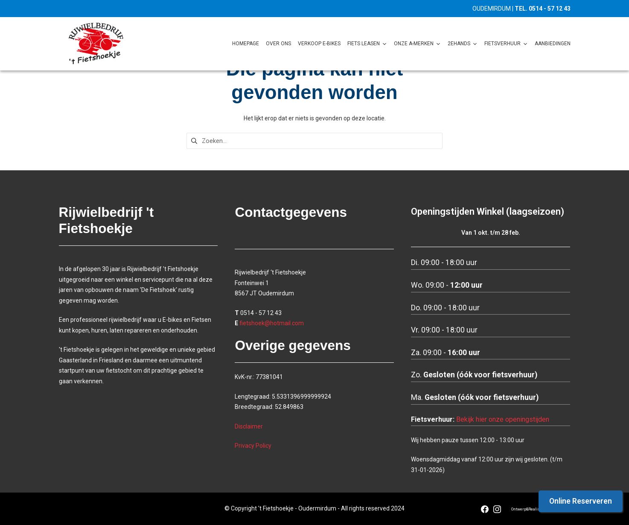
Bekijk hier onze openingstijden (502, 419)
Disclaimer (249, 426)
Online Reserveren (580, 501)
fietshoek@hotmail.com (271, 323)
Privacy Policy (253, 446)
